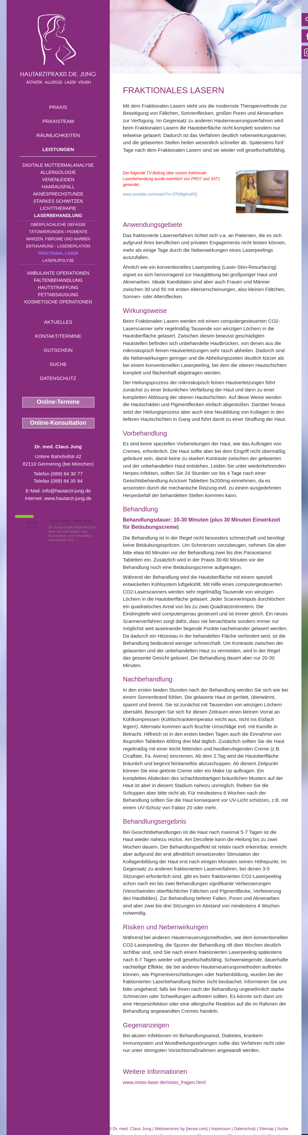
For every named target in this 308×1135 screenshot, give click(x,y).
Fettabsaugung (58, 294)
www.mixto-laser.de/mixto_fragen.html (164, 1082)
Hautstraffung (58, 287)
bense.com (196, 1128)
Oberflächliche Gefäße (58, 224)
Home (128, 70)
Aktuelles (58, 322)
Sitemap (266, 1128)
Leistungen (58, 149)
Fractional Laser (58, 253)
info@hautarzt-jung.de (66, 490)
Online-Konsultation (58, 423)
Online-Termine (58, 402)
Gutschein (58, 350)
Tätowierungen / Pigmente (58, 232)
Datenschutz (58, 378)
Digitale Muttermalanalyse (58, 165)
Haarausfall (58, 186)
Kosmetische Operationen (58, 301)
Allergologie (58, 172)
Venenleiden (58, 179)
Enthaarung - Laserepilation (58, 246)
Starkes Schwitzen (58, 201)
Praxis (58, 107)
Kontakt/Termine (58, 336)
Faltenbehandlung (58, 280)
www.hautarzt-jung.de (67, 498)
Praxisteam (58, 121)
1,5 (31, 525)
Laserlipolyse (58, 260)
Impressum (220, 1128)
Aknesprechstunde (58, 194)
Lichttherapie (58, 208)
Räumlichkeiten (58, 135)
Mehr (83, 540)
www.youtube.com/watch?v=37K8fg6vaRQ (160, 194)
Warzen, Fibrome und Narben (58, 239)
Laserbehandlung (58, 215)
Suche (58, 364)
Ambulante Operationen (58, 273)
